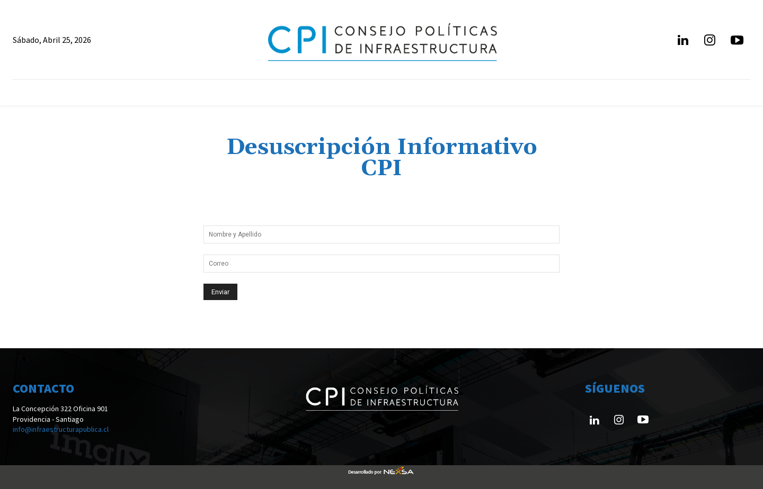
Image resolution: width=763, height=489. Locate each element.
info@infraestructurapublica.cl (61, 429)
